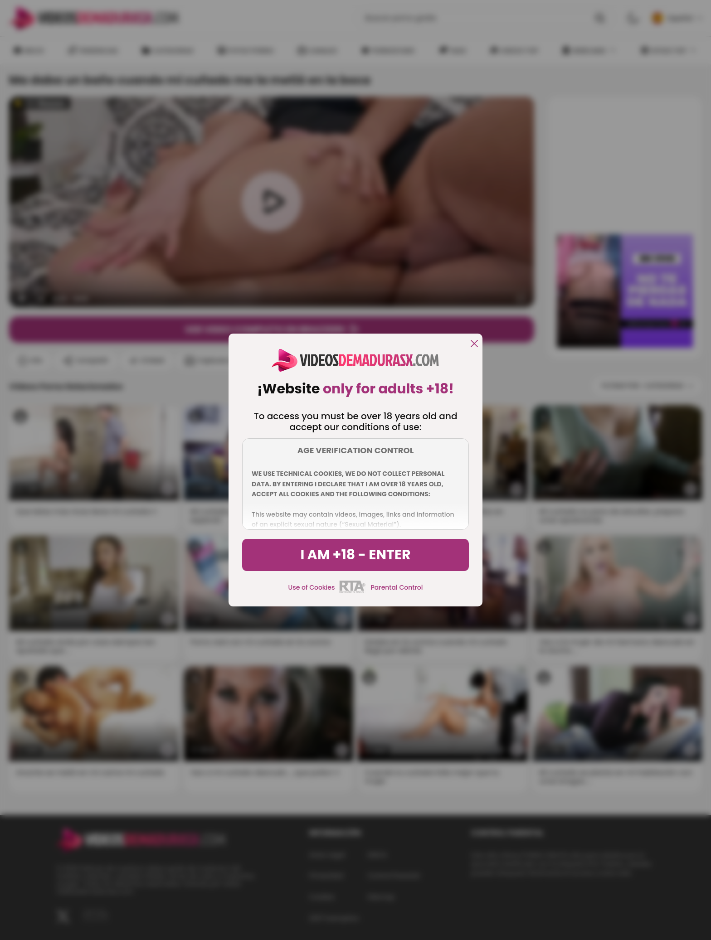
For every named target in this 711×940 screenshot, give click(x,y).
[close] (474, 344)
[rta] (352, 591)
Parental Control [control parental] (396, 587)
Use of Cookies (311, 587)
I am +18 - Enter (355, 554)
